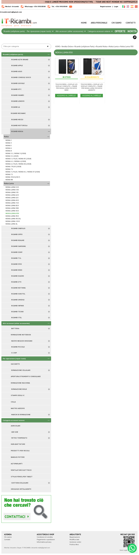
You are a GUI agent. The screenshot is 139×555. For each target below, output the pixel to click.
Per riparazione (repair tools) (40, 31)
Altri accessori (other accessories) (71, 31)
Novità (132, 31)
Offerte (120, 31)
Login (116, 6)
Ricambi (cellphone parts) (14, 31)
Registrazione (105, 6)
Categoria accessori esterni (100, 31)
